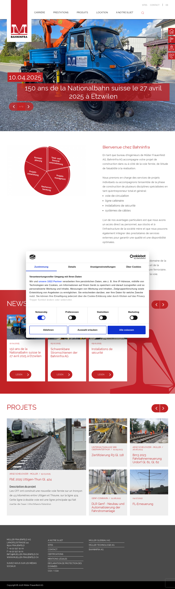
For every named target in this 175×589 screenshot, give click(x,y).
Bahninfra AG (96, 549)
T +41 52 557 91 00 (15, 548)
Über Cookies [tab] (133, 266)
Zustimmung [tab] (41, 266)
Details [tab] (72, 266)
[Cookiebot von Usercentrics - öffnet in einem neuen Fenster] (134, 257)
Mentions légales (57, 559)
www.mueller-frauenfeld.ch (22, 557)
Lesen (19, 374)
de (167, 5)
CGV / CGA (53, 571)
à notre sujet (124, 12)
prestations (60, 12)
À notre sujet (55, 540)
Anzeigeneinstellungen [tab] (103, 266)
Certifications (55, 554)
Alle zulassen (126, 330)
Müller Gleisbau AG (99, 540)
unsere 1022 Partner (50, 281)
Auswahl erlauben (87, 330)
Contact (52, 549)
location (102, 12)
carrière (39, 12)
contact (155, 5)
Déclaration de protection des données (65, 564)
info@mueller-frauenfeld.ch (22, 554)
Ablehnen (48, 330)
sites (144, 5)
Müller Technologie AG (101, 545)
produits (82, 12)
